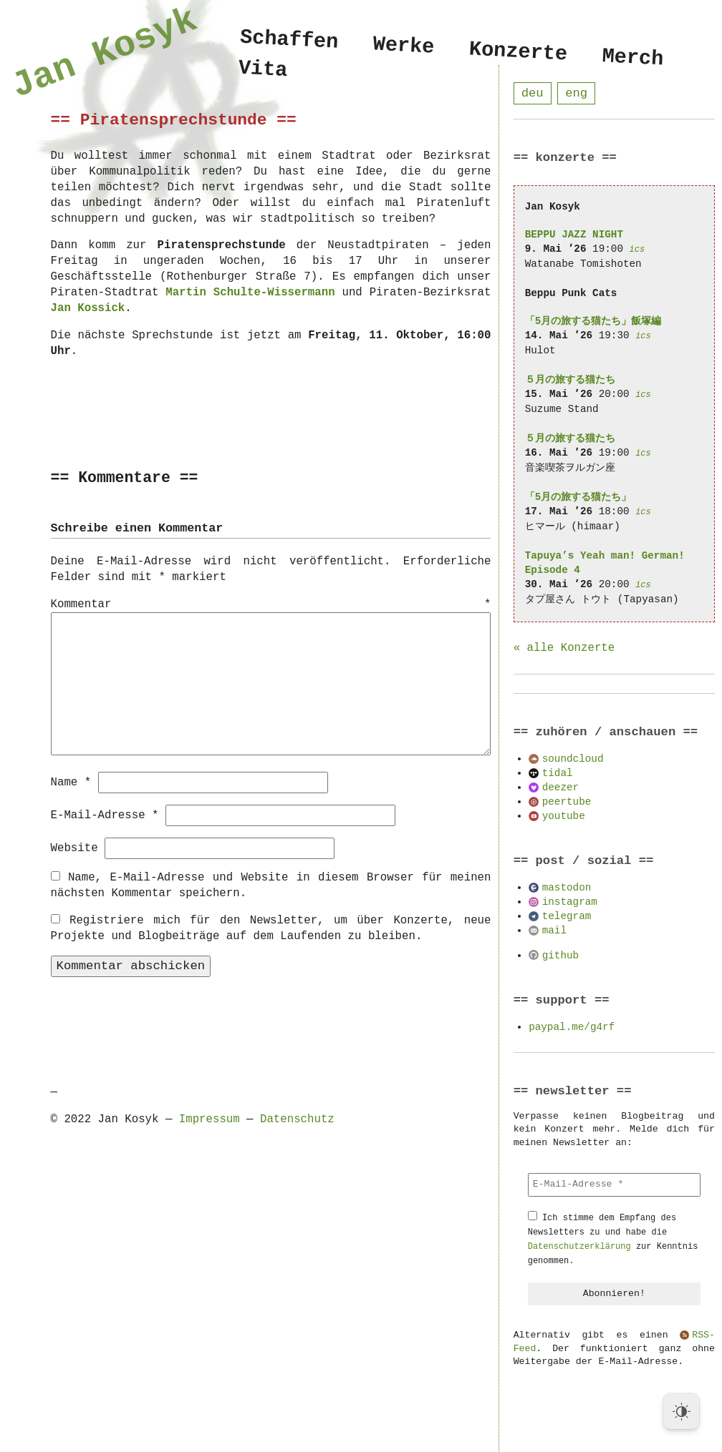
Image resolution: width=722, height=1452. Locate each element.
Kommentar (271, 605)
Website (74, 847)
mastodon (567, 888)
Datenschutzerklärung (579, 1247)
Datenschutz (297, 1119)
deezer (560, 788)
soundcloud (573, 759)
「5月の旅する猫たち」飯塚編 (593, 321)
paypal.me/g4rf (572, 1027)
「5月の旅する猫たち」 (578, 497)
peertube (567, 802)
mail (554, 931)
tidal (557, 773)
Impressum (209, 1119)
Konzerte (518, 52)
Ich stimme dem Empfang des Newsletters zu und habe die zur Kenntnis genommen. (613, 1239)
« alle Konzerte (564, 649)
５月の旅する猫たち (570, 380)
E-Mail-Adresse (105, 815)
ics (637, 250)
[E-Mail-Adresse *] (614, 1185)
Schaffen (289, 40)
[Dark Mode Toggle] (681, 1411)
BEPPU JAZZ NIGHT (574, 235)
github (560, 956)
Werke (403, 46)
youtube (563, 816)
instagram (569, 902)
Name (71, 782)
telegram (567, 916)
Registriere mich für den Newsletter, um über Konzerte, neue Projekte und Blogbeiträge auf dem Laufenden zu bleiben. (271, 927)
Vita (263, 72)
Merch (633, 58)
